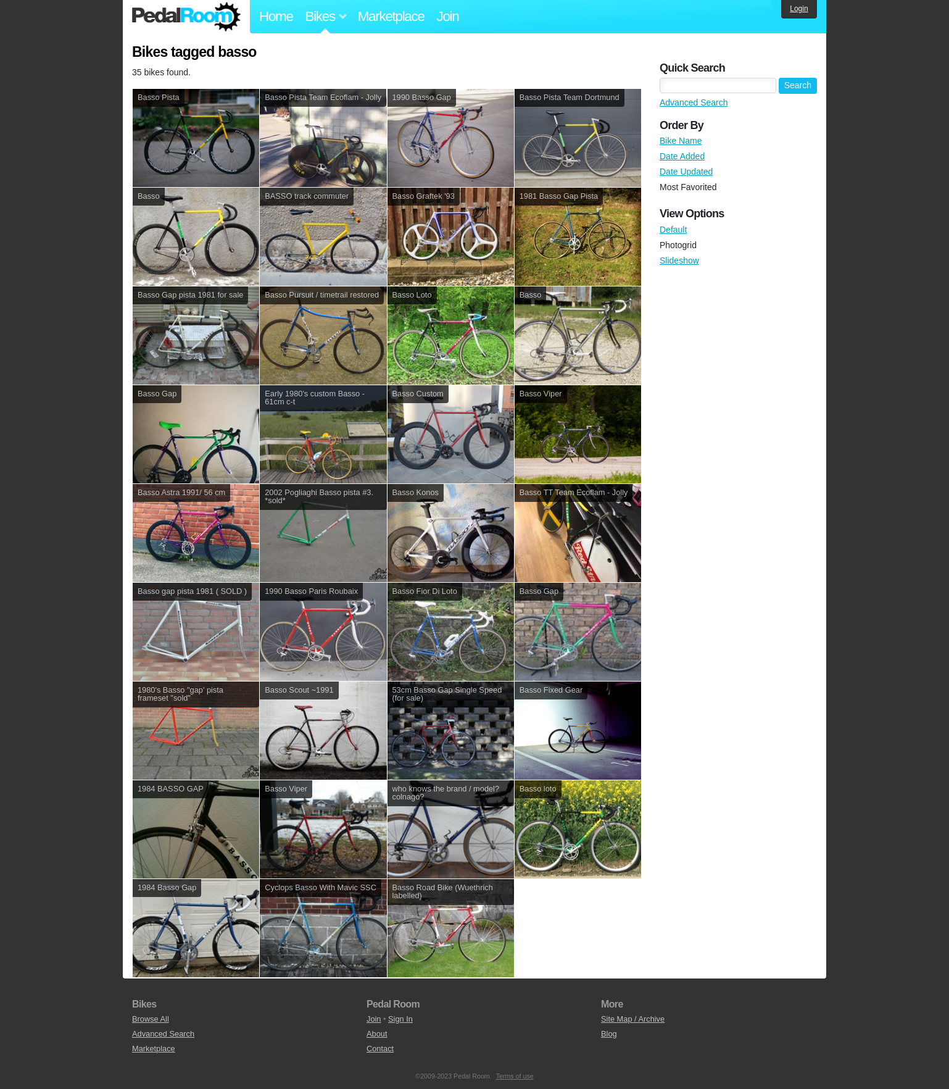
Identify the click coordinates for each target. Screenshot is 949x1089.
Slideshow (679, 260)
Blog (609, 1033)
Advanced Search (694, 102)
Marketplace (391, 16)
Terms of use (515, 1076)
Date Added (682, 156)
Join (448, 16)
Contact (380, 1048)
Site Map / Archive (633, 1019)
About (377, 1033)
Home (276, 16)
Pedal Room (186, 16)
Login (799, 8)
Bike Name (681, 141)
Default (673, 230)
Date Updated (686, 172)
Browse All (150, 1019)
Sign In (400, 1019)
